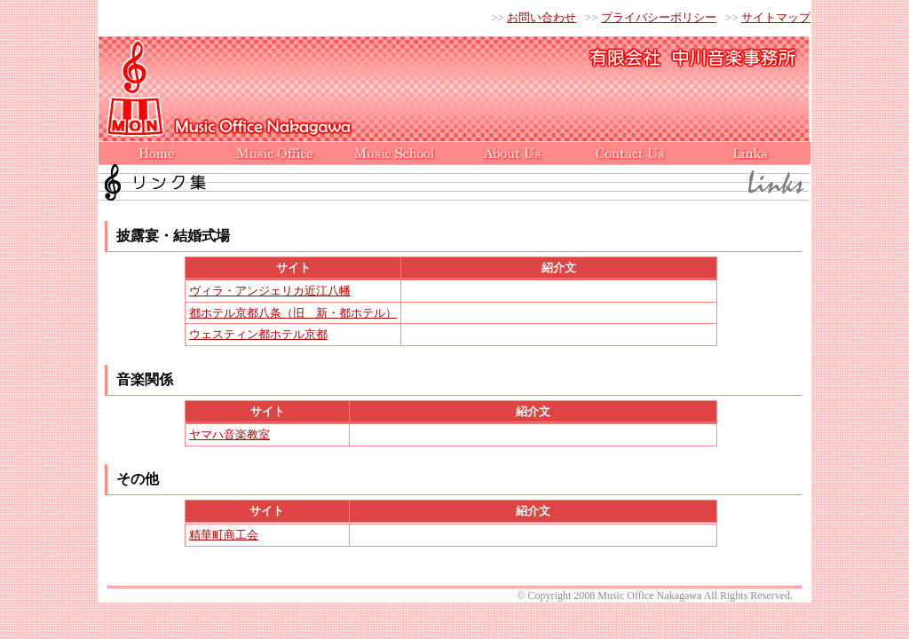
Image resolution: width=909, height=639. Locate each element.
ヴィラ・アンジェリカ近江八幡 (270, 290)
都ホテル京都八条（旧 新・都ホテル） (293, 313)
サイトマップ (775, 17)
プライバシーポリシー (658, 17)
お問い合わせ (541, 17)
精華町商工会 (223, 534)
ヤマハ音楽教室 (229, 434)
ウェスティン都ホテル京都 (258, 334)
